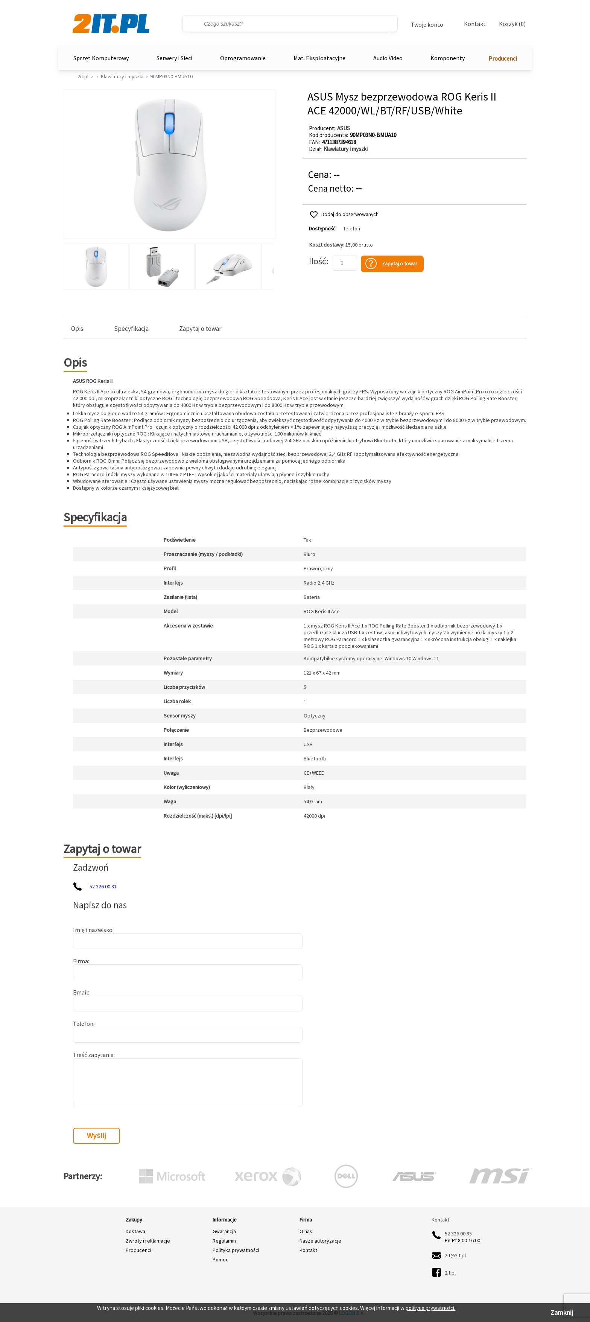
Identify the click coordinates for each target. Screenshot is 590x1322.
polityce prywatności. (430, 1307)
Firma (80, 961)
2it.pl (83, 76)
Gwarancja (224, 1231)
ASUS (343, 128)
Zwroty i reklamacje (148, 1240)
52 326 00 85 (458, 1233)
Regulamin (224, 1240)
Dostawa (135, 1231)
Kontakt (475, 23)
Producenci (502, 58)
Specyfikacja (131, 329)
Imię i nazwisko (93, 929)
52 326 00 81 (103, 886)
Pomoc (220, 1259)
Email (80, 992)
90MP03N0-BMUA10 (171, 76)
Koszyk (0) (512, 23)
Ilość (317, 261)
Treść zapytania (93, 1054)
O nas (306, 1231)
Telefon (351, 228)
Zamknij (561, 1312)
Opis (77, 329)
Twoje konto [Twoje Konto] (427, 24)
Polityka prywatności (236, 1250)
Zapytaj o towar (200, 329)
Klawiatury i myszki (122, 76)
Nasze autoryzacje (320, 1240)
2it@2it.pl (455, 1255)
